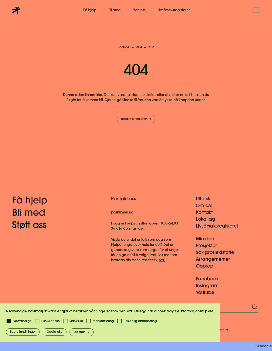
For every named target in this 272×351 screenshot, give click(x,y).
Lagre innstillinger (23, 331)
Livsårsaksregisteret (174, 10)
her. (162, 260)
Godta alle (55, 331)
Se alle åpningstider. (128, 229)
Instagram (209, 286)
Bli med (114, 10)
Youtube (207, 293)
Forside (124, 47)
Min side (207, 239)
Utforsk (205, 199)
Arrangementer (215, 259)
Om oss (206, 206)
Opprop (207, 266)
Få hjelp (89, 10)
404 (139, 47)
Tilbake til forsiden (136, 119)
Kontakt (206, 213)
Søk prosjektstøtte (217, 253)
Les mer (81, 332)
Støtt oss (139, 10)
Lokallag (208, 219)
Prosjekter (208, 246)
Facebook (209, 279)
